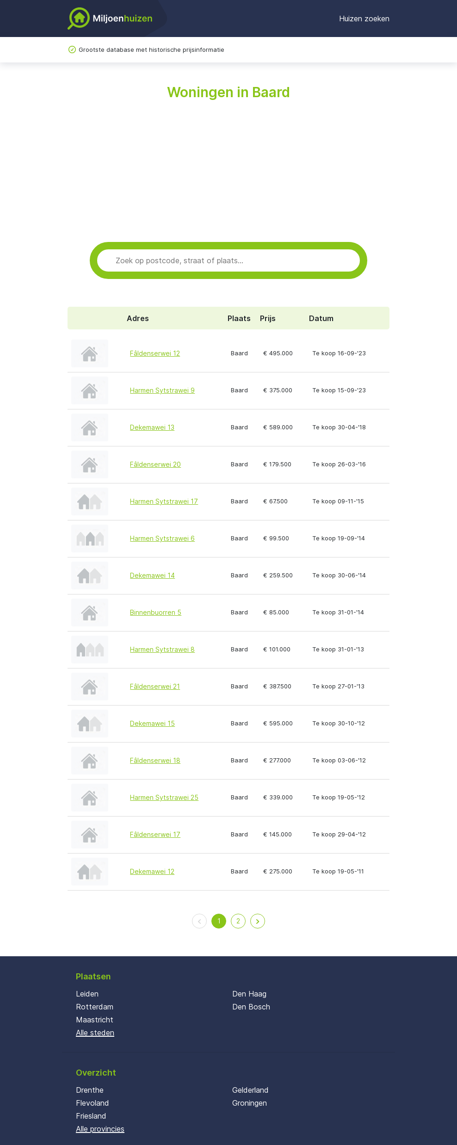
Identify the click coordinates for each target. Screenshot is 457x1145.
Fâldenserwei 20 (155, 464)
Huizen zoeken (364, 18)
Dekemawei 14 (152, 575)
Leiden (87, 993)
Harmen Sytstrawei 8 (162, 649)
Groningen (249, 1103)
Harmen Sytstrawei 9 (162, 390)
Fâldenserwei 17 (155, 834)
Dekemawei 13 (152, 427)
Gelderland (250, 1090)
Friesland (91, 1115)
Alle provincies (100, 1128)
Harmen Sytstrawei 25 (164, 797)
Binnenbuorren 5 (155, 612)
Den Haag (249, 993)
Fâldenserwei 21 (155, 686)
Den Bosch (251, 1006)
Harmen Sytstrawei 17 (164, 501)
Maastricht (94, 1019)
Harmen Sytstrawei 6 (162, 538)
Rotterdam (94, 1006)
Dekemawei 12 (152, 871)
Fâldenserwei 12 (155, 353)
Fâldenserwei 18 (155, 760)
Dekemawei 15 (152, 723)
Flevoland (92, 1103)
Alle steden (95, 1032)
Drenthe (90, 1090)
